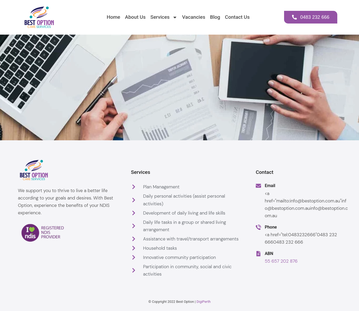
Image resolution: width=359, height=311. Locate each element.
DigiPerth (203, 302)
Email (270, 185)
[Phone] (258, 227)
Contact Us (237, 17)
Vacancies (193, 17)
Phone (271, 227)
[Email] (258, 185)
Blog (215, 17)
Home (113, 17)
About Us (135, 17)
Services (163, 17)
